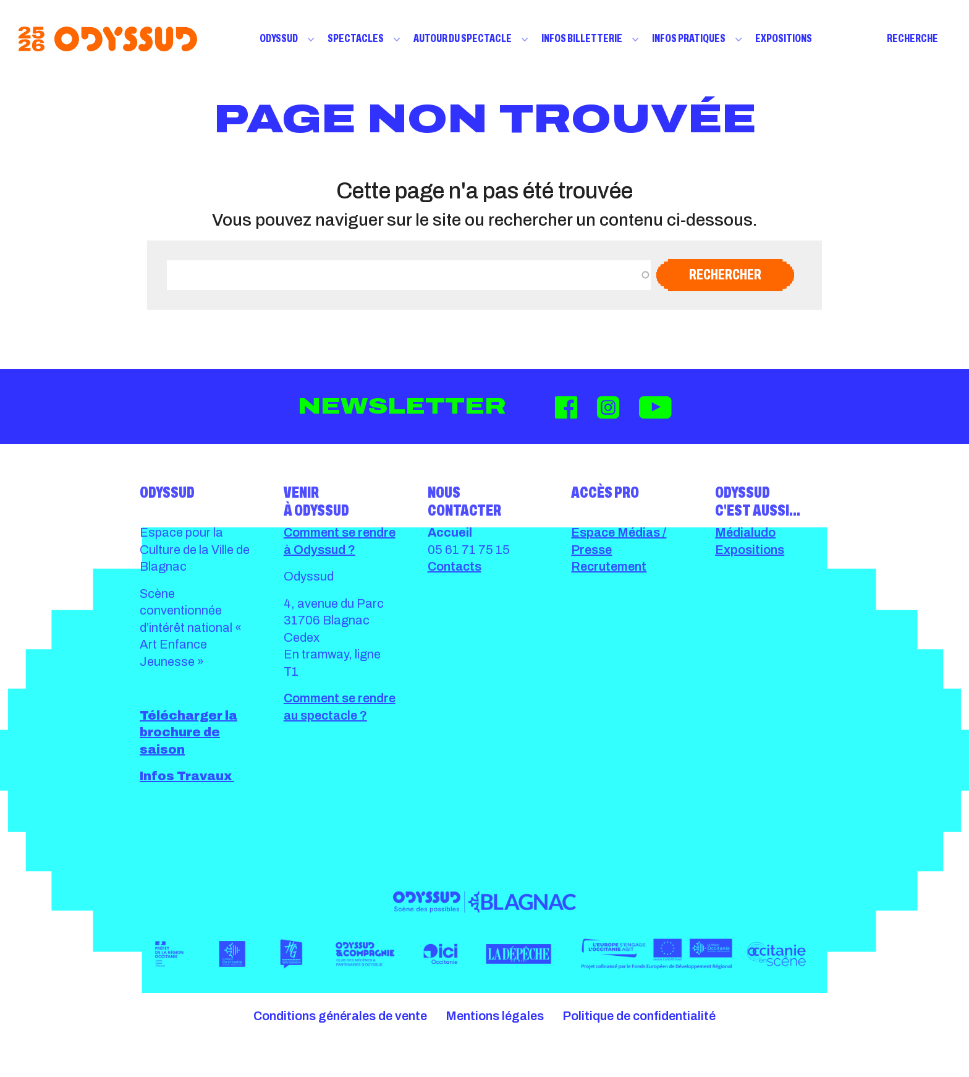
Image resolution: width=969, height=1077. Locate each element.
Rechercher (725, 274)
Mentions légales (495, 1016)
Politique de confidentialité (639, 1016)
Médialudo (745, 532)
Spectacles (356, 38)
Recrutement (608, 566)
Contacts (454, 566)
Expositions (783, 38)
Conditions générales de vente (340, 1016)
